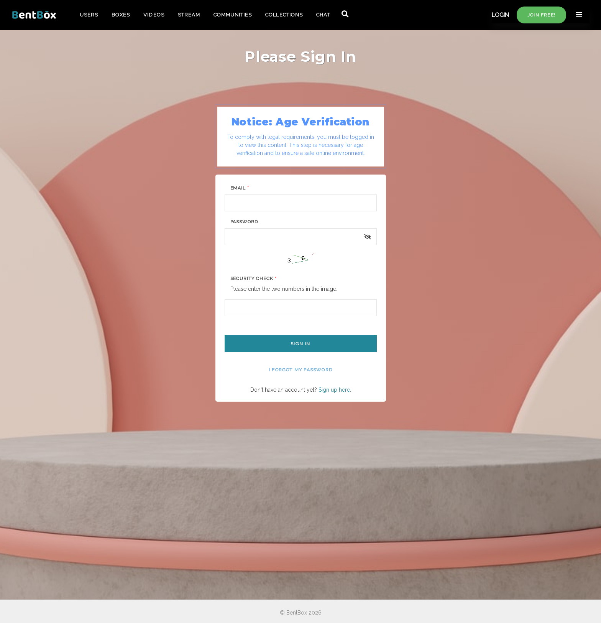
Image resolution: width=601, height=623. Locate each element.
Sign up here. (335, 390)
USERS (89, 15)
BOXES (121, 15)
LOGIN (500, 15)
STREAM (189, 15)
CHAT (323, 15)
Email (240, 188)
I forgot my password (300, 369)
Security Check (253, 278)
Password (244, 221)
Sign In (300, 343)
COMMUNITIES (232, 15)
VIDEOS (153, 15)
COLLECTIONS (283, 15)
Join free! (541, 15)
